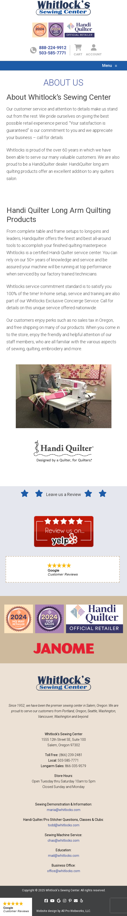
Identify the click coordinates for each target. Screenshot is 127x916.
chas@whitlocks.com (63, 840)
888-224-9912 (52, 47)
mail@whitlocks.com (63, 856)
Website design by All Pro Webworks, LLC (63, 911)
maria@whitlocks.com (63, 810)
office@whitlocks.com (63, 871)
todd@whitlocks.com (63, 825)
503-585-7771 (52, 52)
